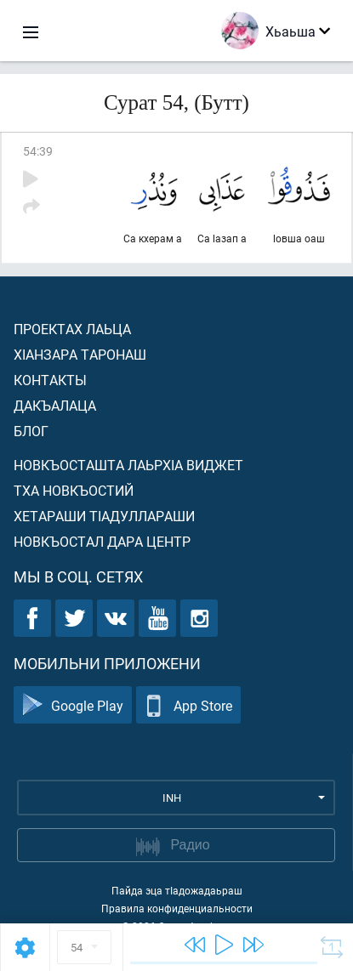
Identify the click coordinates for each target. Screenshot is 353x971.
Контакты (50, 380)
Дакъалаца (55, 405)
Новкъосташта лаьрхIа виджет (128, 465)
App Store (188, 705)
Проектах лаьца (72, 329)
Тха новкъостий (74, 490)
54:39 (38, 151)
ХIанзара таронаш (80, 354)
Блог (31, 431)
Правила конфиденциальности (177, 908)
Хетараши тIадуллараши (104, 516)
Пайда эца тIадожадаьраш (176, 890)
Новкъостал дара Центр (102, 541)
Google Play (72, 705)
